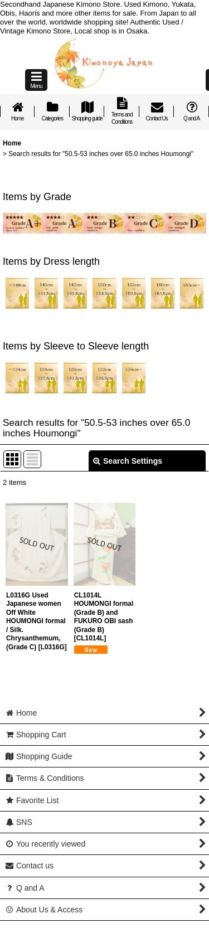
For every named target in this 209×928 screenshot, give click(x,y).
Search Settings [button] (127, 460)
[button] (36, 80)
